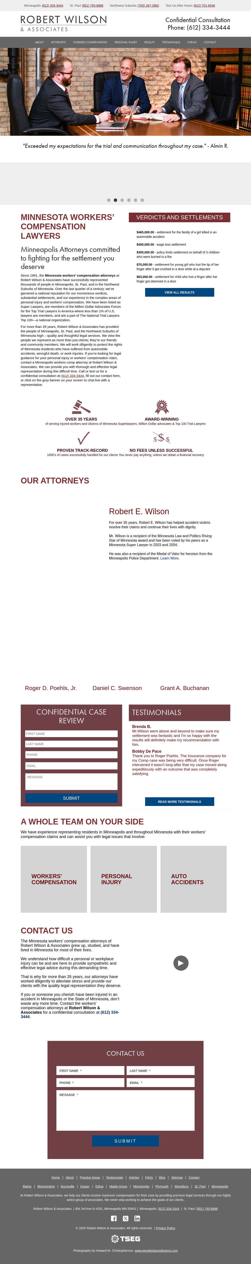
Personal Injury (126, 42)
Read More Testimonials (179, 802)
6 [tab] (142, 200)
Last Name (140, 1070)
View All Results (179, 292)
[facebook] (114, 1219)
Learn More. (169, 558)
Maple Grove (118, 1186)
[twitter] (126, 1219)
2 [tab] (115, 200)
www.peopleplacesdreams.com (156, 1250)
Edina (99, 1186)
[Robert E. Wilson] (63, 535)
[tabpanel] (47, 180)
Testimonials (171, 42)
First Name (70, 1070)
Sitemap (177, 1177)
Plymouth (161, 1186)
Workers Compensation (90, 42)
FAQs (149, 1177)
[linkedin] (137, 1219)
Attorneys (58, 42)
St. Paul (200, 1186)
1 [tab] (109, 200)
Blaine (27, 1186)
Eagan (84, 1186)
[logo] (63, 24)
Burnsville (67, 1186)
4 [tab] (129, 200)
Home (55, 1177)
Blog (162, 1177)
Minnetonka (141, 1186)
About (39, 42)
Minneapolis (220, 1186)
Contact (210, 42)
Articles (134, 1177)
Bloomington (46, 1186)
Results (149, 42)
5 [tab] (135, 200)
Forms (192, 42)
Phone (67, 1082)
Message (69, 1094)
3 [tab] (122, 200)
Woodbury (182, 1186)
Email (136, 1082)
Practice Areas (90, 1177)
